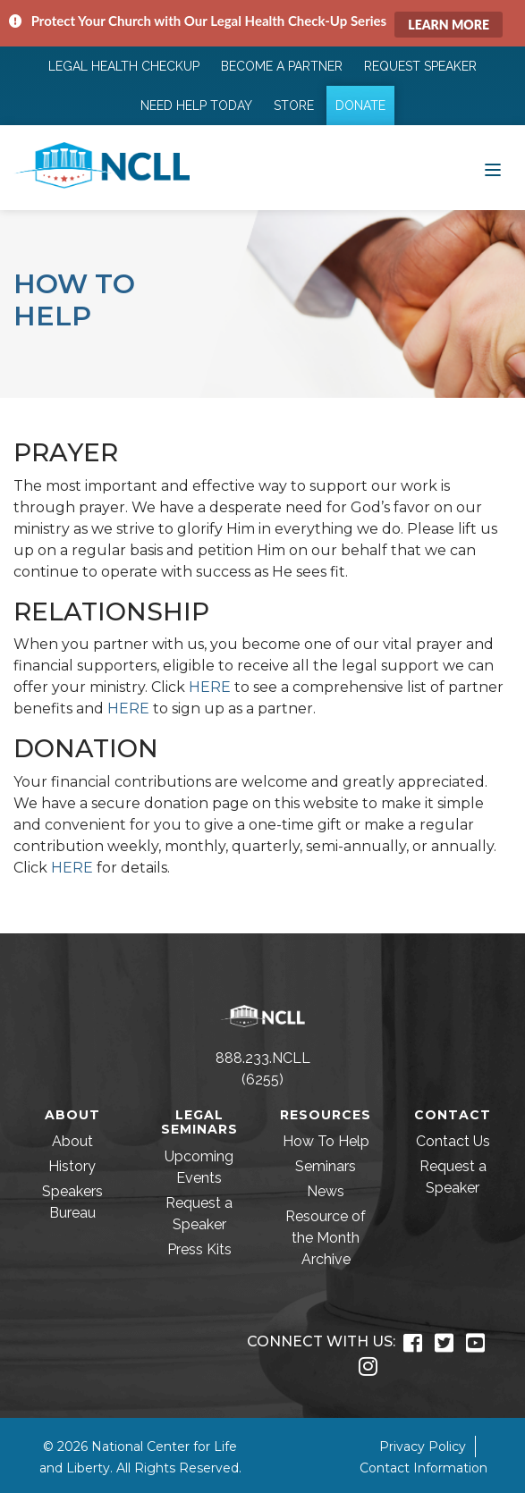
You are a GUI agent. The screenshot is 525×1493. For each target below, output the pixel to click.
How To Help (326, 1141)
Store (294, 105)
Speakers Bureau (72, 1202)
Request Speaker (420, 66)
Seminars (325, 1166)
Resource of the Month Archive (325, 1238)
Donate (360, 105)
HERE (210, 687)
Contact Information (423, 1468)
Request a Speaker (199, 1213)
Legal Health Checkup (123, 66)
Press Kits (199, 1249)
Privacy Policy (422, 1446)
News (325, 1191)
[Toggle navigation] (493, 168)
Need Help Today (196, 105)
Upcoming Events (199, 1167)
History (72, 1166)
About (72, 1141)
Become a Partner (282, 66)
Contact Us (453, 1141)
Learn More (448, 24)
